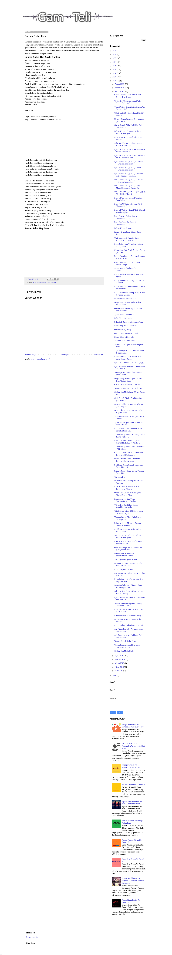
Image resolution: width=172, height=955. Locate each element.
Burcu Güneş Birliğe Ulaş (124, 337)
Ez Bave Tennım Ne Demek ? (133, 784)
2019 (114, 69)
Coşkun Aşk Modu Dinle (124, 651)
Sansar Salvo (41, 283)
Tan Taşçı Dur (119, 477)
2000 (114, 675)
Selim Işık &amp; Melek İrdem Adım (128, 322)
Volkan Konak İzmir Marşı (124, 341)
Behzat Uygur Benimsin (123, 228)
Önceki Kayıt (98, 355)
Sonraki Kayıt (30, 355)
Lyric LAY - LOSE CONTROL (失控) (129, 363)
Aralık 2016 (120, 84)
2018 (114, 73)
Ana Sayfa (65, 355)
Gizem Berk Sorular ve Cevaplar (127, 333)
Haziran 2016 (120, 659)
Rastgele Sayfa (32, 937)
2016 (34, 283)
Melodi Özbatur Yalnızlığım (125, 299)
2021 (114, 62)
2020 (114, 66)
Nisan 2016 (119, 667)
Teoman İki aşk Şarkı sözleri (125, 641)
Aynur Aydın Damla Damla (124, 314)
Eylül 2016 (119, 656)
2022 (114, 58)
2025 (114, 51)
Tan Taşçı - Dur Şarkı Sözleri (125, 559)
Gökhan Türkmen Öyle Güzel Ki (127, 385)
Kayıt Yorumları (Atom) (40, 359)
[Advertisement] (45, 141)
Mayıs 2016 (119, 663)
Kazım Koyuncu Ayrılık (123, 569)
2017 (114, 77)
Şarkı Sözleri (51, 283)
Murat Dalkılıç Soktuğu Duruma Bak (128, 625)
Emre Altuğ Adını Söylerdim (125, 326)
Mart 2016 (119, 671)
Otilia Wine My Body (122, 329)
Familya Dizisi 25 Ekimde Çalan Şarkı (129, 615)
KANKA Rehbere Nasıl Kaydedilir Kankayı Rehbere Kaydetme (133, 880)
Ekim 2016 (119, 91)
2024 (114, 54)
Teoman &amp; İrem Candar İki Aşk (128, 388)
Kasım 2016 (120, 88)
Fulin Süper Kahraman (123, 318)
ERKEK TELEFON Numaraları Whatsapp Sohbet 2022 (133, 746)
